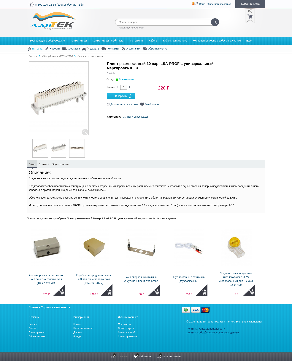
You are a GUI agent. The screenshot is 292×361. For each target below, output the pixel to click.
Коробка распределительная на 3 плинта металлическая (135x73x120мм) (93, 279)
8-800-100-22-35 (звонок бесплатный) (59, 4)
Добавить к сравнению (122, 104)
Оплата (90, 49)
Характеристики (60, 164)
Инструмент (136, 40)
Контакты (110, 49)
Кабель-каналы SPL (175, 40)
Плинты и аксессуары (90, 56)
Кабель (153, 40)
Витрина (34, 49)
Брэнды (77, 336)
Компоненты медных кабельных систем (217, 40)
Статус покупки (126, 328)
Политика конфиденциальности (205, 328)
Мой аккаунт (124, 324)
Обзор (32, 164)
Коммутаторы (78, 40)
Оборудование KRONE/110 (57, 56)
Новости (52, 49)
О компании (131, 48)
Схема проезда (37, 332)
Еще (249, 40)
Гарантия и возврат (83, 328)
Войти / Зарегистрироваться (215, 4)
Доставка (71, 48)
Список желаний (126, 332)
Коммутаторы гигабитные (107, 40)
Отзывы (44, 164)
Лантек (33, 56)
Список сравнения (127, 336)
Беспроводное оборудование (47, 40)
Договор (77, 332)
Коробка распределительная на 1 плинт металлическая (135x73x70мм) (45, 279)
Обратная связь (155, 48)
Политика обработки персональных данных (212, 332)
